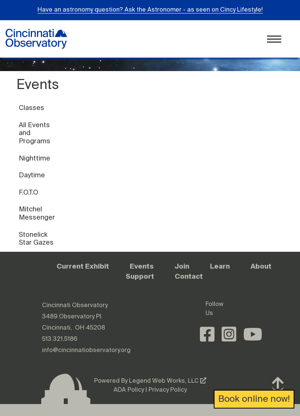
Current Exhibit (83, 266)
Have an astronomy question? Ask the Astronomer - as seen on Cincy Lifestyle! (150, 10)
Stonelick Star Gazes (36, 239)
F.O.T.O (28, 192)
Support (140, 276)
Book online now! (254, 399)
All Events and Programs (34, 133)
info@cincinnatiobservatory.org (86, 351)
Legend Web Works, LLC (167, 381)
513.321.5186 (59, 339)
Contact (189, 276)
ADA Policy (129, 390)
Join (181, 266)
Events (142, 266)
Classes (31, 108)
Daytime (32, 175)
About (261, 266)
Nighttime (34, 158)
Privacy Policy (167, 390)
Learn (220, 266)
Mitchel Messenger (37, 213)
